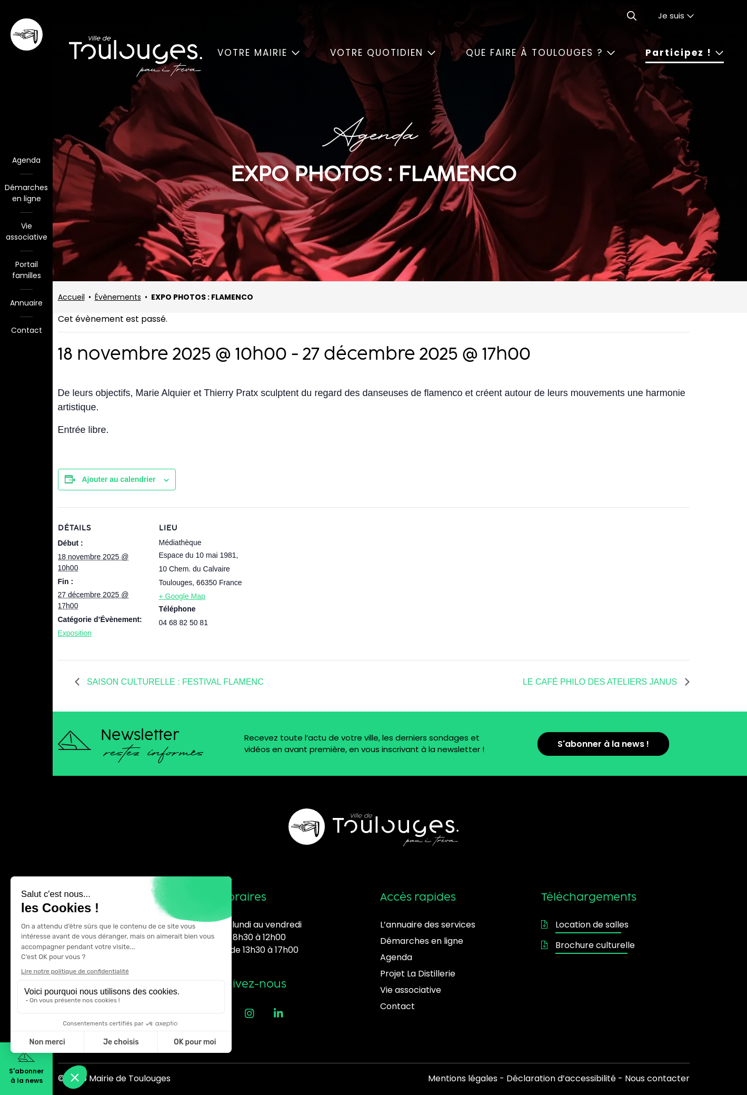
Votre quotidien (383, 52)
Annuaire (26, 303)
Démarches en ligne (26, 193)
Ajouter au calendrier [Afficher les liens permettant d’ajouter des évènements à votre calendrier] (118, 479)
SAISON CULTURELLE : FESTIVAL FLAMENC (174, 681)
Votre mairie (258, 52)
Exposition (75, 633)
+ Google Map (182, 596)
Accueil (71, 297)
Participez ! (684, 52)
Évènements (118, 297)
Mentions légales (462, 1078)
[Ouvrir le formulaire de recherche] (631, 15)
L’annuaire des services (427, 925)
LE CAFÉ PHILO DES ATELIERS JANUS (601, 681)
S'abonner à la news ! (603, 744)
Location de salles (585, 925)
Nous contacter (657, 1078)
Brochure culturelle (588, 945)
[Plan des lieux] (315, 580)
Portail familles (26, 270)
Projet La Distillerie (417, 974)
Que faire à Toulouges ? (540, 52)
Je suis (676, 15)
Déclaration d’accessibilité (561, 1078)
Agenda (26, 160)
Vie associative (26, 231)
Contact (26, 330)
